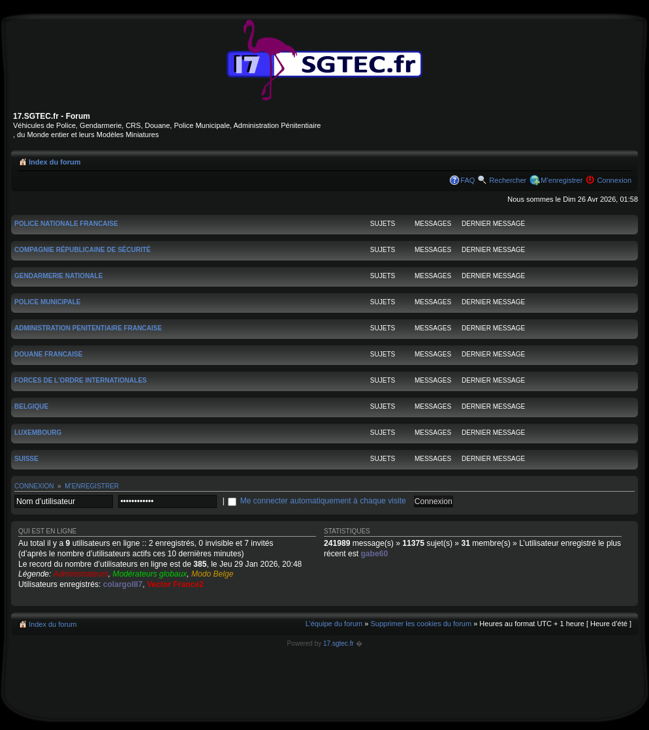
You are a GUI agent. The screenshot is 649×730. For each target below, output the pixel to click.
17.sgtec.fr (338, 643)
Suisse (26, 458)
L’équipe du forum (334, 623)
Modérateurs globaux (150, 574)
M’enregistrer (561, 180)
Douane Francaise (48, 354)
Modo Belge (212, 574)
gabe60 (374, 553)
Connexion (614, 180)
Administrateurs (81, 574)
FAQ (467, 180)
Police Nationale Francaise (66, 223)
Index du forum (54, 162)
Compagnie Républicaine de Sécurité (82, 249)
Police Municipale (47, 302)
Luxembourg (37, 432)
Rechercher (507, 180)
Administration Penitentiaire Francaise (88, 328)
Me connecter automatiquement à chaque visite (323, 500)
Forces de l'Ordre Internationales (80, 380)
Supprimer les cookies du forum (420, 623)
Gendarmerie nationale (58, 275)
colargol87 (123, 584)
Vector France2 (175, 584)
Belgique (31, 406)
